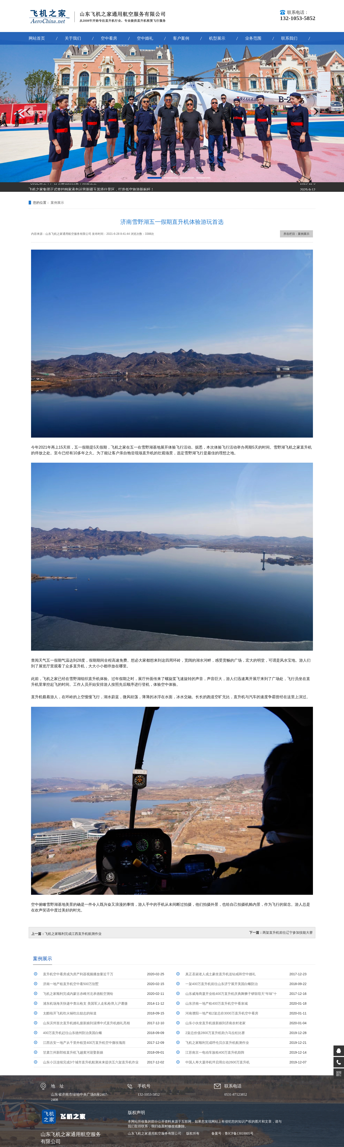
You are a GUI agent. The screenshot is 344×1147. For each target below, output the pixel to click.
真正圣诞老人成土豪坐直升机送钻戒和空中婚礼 (220, 974)
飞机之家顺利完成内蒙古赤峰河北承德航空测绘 (78, 994)
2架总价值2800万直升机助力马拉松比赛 (215, 1033)
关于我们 (73, 38)
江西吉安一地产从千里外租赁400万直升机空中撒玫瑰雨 (84, 1043)
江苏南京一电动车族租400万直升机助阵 (214, 1052)
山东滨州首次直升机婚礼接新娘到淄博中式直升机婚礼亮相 (86, 1023)
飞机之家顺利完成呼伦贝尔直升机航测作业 (217, 1043)
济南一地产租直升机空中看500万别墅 (71, 984)
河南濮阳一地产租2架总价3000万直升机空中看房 (221, 1013)
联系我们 (289, 38)
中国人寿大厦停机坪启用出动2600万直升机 (217, 1062)
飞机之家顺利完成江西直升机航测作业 (73, 934)
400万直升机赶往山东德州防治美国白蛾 (72, 1033)
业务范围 (253, 38)
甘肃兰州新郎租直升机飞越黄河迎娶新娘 (73, 1052)
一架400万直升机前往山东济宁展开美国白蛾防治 (221, 984)
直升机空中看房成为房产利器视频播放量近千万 (78, 974)
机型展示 (217, 38)
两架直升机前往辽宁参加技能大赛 (288, 932)
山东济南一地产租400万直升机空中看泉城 (216, 1003)
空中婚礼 (145, 38)
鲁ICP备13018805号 (239, 1133)
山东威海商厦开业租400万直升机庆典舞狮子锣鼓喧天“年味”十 (231, 994)
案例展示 (57, 202)
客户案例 (181, 38)
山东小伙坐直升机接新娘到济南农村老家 (215, 1023)
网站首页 (37, 38)
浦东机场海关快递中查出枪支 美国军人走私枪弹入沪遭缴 (85, 1003)
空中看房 (109, 38)
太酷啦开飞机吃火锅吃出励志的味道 (70, 1013)
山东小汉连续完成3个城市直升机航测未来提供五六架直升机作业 (91, 1062)
